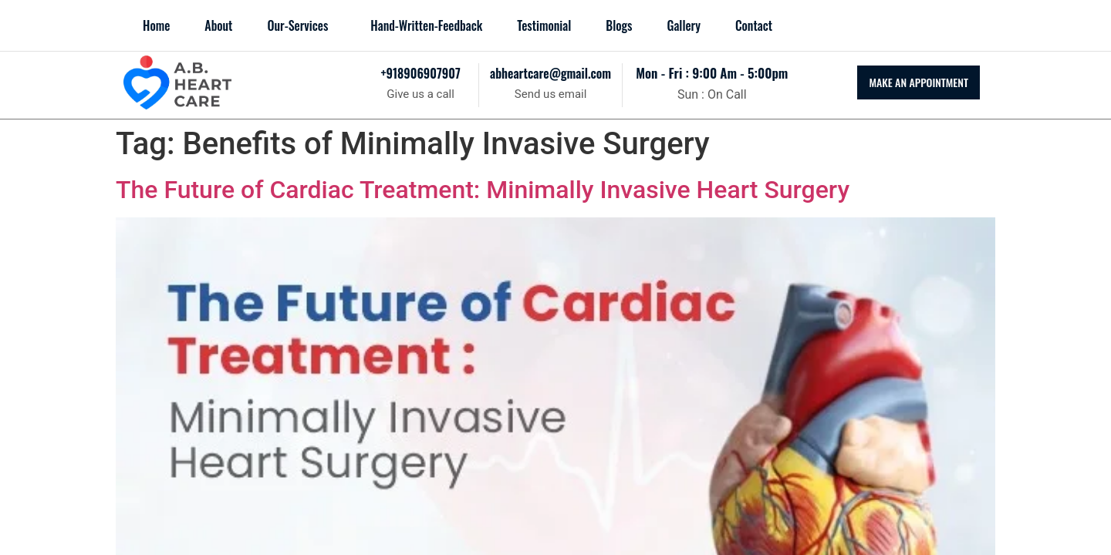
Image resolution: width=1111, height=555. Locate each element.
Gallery (684, 25)
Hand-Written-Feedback (426, 25)
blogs (619, 25)
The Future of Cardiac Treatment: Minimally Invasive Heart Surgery (482, 189)
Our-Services (297, 25)
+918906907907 (420, 73)
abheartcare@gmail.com (550, 73)
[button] (301, 25)
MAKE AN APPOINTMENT (918, 82)
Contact (753, 25)
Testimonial (544, 25)
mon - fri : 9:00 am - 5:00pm (712, 72)
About (218, 25)
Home (156, 25)
